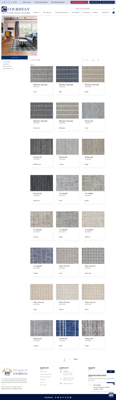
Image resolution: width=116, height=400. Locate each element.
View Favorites (43, 385)
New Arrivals (47, 12)
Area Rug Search (6, 62)
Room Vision (86, 12)
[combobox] (37, 60)
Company (95, 12)
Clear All (32, 65)
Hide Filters (14, 57)
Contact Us (42, 382)
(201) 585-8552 (69, 380)
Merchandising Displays (58, 2)
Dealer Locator (27, 2)
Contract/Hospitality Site (79, 2)
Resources (105, 12)
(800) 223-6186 (70, 378)
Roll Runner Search (7, 66)
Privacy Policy (6, 388)
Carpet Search (6, 64)
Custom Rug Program (61, 12)
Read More (3, 384)
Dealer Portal (95, 2)
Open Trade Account (107, 2)
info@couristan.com (68, 383)
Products (36, 12)
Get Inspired (75, 12)
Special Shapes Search (8, 68)
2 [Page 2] (69, 359)
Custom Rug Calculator (41, 2)
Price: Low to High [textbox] (35, 60)
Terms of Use (17, 388)
